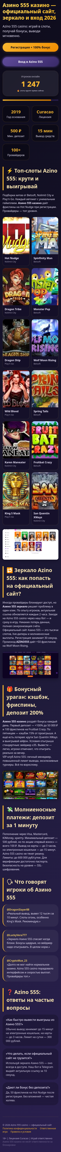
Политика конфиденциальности (20, 1128)
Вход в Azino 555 (30, 62)
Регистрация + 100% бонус (30, 47)
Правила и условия (21, 1131)
